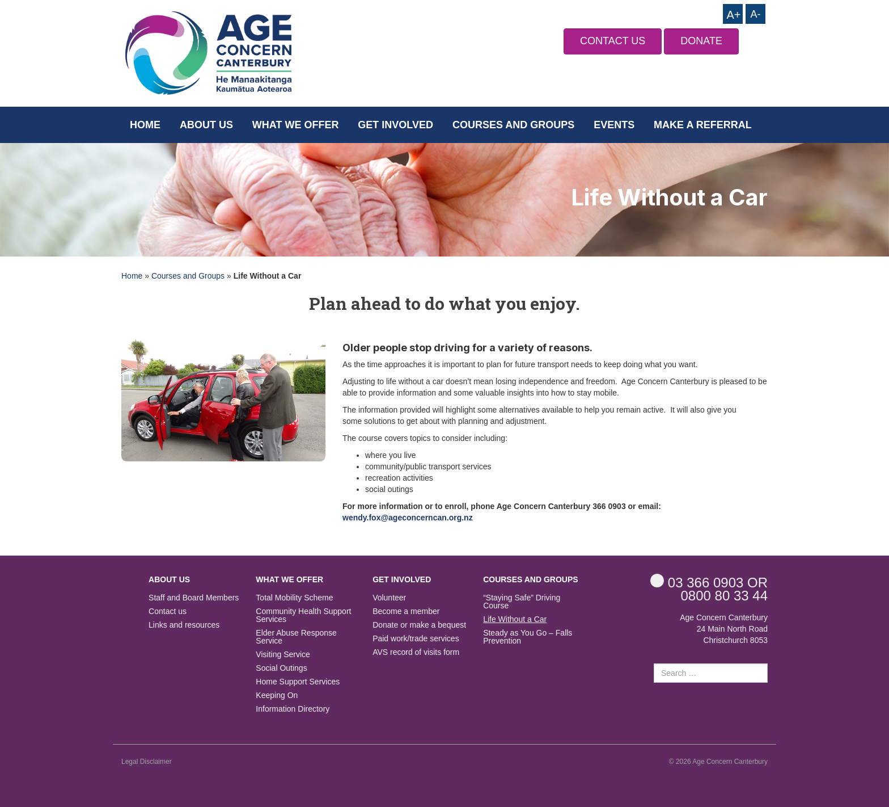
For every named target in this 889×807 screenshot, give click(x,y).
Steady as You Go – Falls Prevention (527, 637)
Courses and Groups (513, 125)
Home (145, 125)
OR (709, 582)
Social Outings (281, 668)
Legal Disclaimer (146, 762)
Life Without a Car (515, 619)
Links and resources (184, 625)
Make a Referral (703, 125)
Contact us (168, 611)
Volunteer (389, 598)
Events (614, 125)
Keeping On (277, 695)
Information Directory (292, 709)
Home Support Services (298, 682)
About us (206, 125)
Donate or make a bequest (419, 625)
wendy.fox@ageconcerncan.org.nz (407, 517)
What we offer (295, 125)
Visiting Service (283, 654)
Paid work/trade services (415, 638)
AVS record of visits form (415, 652)
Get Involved (395, 125)
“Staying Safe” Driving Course (521, 602)
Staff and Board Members (194, 598)
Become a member (405, 611)
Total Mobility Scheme (294, 598)
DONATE (701, 41)
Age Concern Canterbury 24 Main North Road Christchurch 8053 (724, 629)
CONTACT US (612, 41)
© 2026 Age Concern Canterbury (718, 762)
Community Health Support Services (303, 615)
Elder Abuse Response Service (296, 637)
